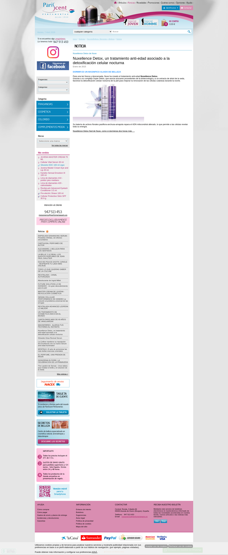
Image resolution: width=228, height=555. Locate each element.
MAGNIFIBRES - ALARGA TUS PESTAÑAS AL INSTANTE (50, 326)
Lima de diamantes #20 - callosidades (52, 184)
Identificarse (171, 7)
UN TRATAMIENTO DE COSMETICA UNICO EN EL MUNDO (49, 314)
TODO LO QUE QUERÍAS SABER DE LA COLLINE (52, 270)
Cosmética (44, 112)
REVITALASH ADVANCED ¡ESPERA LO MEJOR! (53, 307)
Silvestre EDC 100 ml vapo (52, 165)
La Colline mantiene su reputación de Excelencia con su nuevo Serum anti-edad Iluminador (52, 343)
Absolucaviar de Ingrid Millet (49, 280)
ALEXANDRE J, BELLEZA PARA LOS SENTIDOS (51, 250)
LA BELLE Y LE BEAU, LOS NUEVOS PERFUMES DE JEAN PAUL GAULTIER (51, 256)
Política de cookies (83, 524)
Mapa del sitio (81, 527)
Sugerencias (81, 515)
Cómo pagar (42, 512)
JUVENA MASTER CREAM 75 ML (54, 158)
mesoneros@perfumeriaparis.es (53, 215)
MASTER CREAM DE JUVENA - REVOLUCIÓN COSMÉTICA (51, 292)
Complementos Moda (51, 127)
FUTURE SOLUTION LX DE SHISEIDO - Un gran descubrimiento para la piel (53, 286)
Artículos (122, 2)
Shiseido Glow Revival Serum (50, 338)
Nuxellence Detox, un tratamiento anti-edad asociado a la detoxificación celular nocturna (121, 60)
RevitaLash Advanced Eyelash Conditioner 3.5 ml (54, 189)
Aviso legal (80, 518)
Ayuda (189, 2)
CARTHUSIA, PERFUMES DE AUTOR (50, 244)
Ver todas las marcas (60, 145)
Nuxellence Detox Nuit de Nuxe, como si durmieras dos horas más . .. (104, 131)
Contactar (188, 7)
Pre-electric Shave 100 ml (52, 193)
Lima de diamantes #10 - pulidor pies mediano (52, 179)
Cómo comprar (43, 509)
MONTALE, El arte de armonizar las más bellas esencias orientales (52, 350)
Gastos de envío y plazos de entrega (52, 515)
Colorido (44, 119)
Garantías (41, 521)
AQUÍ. (94, 552)
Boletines (79, 512)
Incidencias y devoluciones (48, 518)
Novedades (141, 2)
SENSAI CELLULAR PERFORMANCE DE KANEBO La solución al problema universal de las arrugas (53, 300)
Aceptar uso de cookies (156, 546)
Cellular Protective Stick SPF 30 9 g (53, 197)
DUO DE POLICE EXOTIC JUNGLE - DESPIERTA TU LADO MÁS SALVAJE (52, 264)
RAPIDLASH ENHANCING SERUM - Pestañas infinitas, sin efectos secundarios (53, 238)
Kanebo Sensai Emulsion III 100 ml (53, 174)
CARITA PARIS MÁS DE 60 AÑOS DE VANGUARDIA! (52, 320)
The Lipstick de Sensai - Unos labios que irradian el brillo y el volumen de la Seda (52, 368)
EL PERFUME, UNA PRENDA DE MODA (51, 356)
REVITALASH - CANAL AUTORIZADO (47, 276)
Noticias (131, 2)
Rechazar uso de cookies (180, 546)
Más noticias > (62, 374)
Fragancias (45, 104)
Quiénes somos (167, 2)
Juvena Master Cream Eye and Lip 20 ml (54, 169)
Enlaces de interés (83, 509)
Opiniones (180, 2)
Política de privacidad (84, 521)
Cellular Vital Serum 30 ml (52, 162)
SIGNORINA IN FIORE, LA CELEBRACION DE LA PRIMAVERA (53, 361)
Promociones (153, 2)
